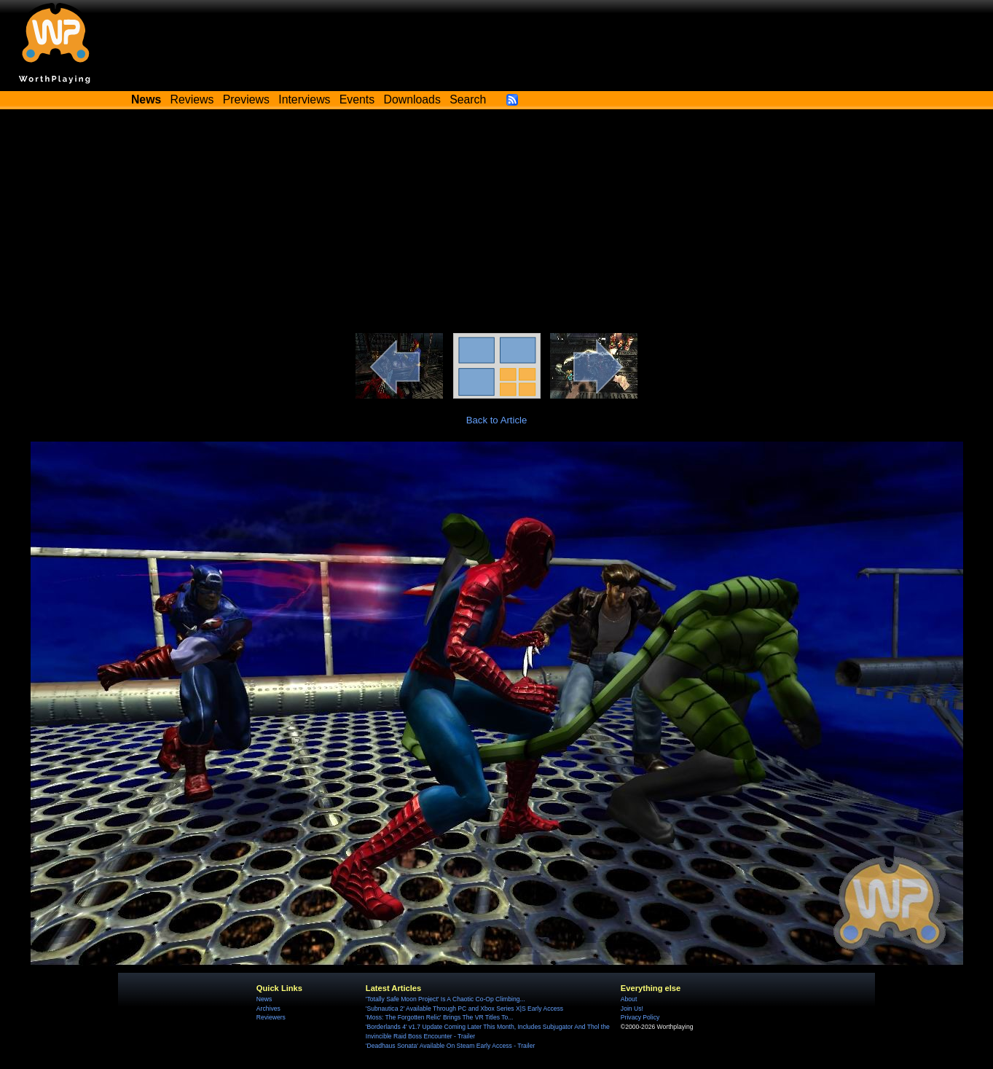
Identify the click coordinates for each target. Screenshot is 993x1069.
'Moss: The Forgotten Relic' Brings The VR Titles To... (440, 1017)
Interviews (304, 99)
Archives (268, 1008)
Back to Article (496, 420)
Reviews (192, 99)
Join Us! (632, 1008)
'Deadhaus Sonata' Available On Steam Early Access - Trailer (450, 1045)
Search (468, 99)
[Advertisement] (497, 224)
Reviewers (271, 1017)
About (629, 999)
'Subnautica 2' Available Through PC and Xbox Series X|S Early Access (464, 1008)
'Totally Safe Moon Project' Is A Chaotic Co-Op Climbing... (445, 999)
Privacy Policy (640, 1017)
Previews (246, 99)
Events (356, 99)
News (264, 999)
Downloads (412, 99)
